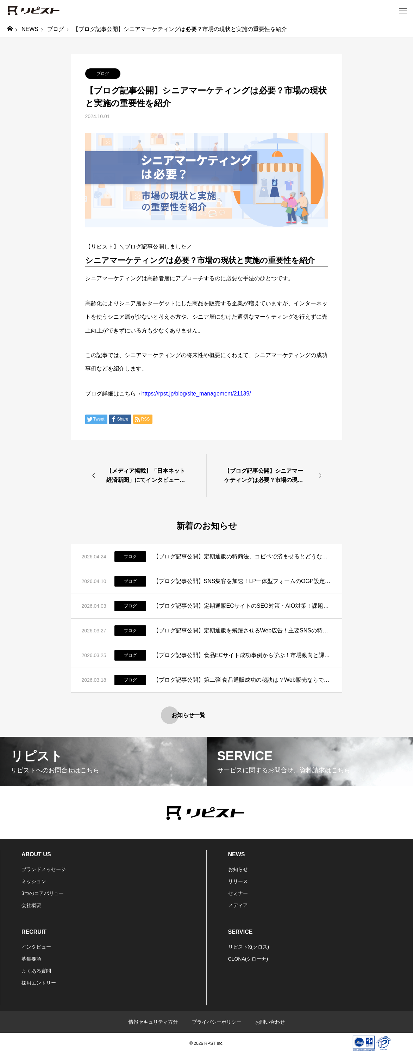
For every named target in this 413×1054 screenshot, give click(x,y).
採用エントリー (38, 983)
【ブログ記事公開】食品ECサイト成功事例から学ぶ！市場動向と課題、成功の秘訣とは (242, 655)
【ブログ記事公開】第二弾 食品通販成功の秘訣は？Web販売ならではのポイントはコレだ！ (242, 680)
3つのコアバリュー (42, 893)
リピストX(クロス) (248, 947)
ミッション (33, 881)
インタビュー (36, 947)
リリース (238, 881)
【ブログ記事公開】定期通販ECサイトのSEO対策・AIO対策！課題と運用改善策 (242, 606)
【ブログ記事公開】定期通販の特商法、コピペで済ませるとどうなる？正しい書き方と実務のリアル (242, 556)
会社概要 (31, 905)
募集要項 (31, 959)
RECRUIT (33, 932)
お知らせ (238, 869)
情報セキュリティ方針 (153, 1022)
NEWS (236, 854)
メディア (238, 905)
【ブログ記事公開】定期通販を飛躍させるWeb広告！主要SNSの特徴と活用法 (242, 630)
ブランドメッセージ (43, 869)
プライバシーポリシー (216, 1022)
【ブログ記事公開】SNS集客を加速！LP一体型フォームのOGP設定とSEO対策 (242, 581)
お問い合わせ (270, 1022)
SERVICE (240, 932)
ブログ (102, 73)
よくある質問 (36, 971)
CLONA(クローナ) (248, 959)
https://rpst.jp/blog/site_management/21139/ (196, 394)
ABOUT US (36, 854)
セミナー (238, 893)
